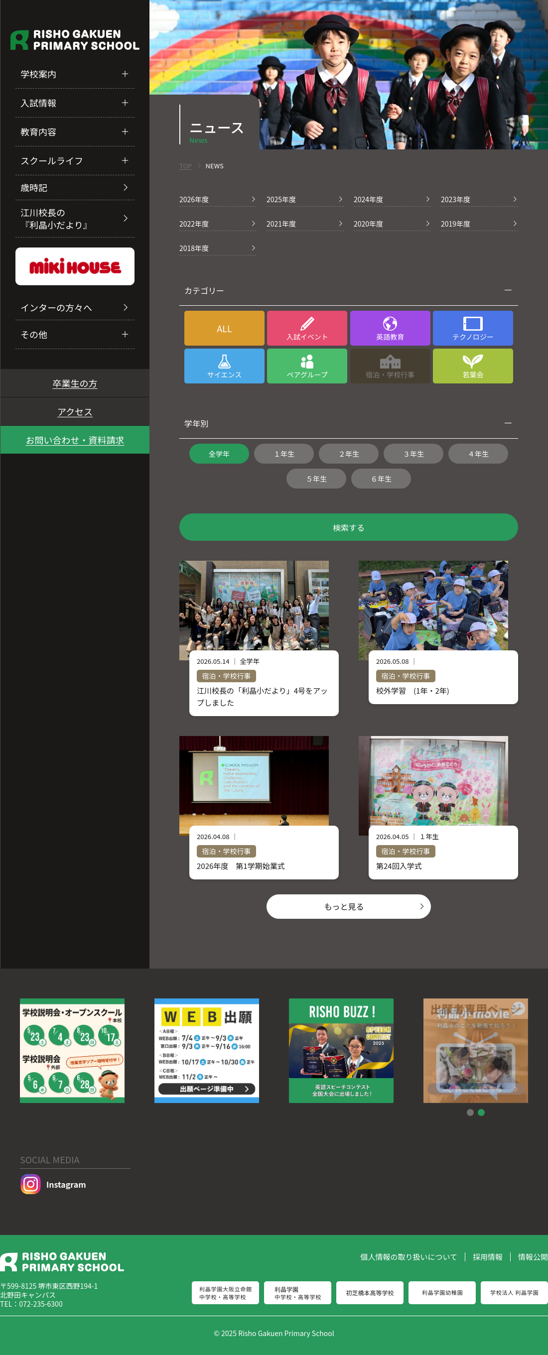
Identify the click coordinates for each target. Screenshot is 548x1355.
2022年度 (194, 224)
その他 (33, 334)
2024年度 (368, 199)
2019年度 (455, 224)
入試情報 (38, 102)
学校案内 (38, 73)
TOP (185, 165)
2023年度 (455, 199)
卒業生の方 (75, 382)
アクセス (75, 411)
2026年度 (194, 199)
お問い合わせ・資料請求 (75, 439)
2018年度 (194, 248)
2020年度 (368, 224)
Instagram (53, 1184)
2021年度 (281, 224)
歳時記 (33, 187)
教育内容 (38, 131)
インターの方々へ (56, 307)
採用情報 (488, 1256)
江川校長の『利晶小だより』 (56, 218)
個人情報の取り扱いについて (408, 1256)
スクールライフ (51, 160)
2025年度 (281, 199)
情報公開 (533, 1256)
